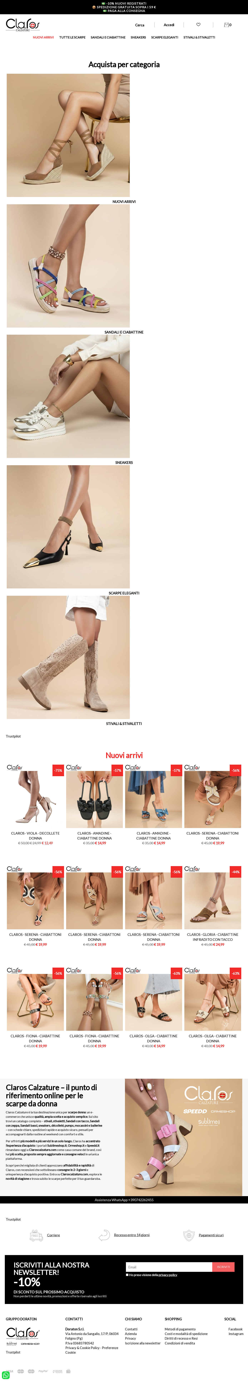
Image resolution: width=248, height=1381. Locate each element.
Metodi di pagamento (180, 1329)
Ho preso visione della (153, 1275)
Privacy (130, 1338)
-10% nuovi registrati (124, 3)
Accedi (169, 25)
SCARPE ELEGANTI (164, 37)
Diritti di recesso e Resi (181, 1338)
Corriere (53, 1235)
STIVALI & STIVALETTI (199, 37)
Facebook (235, 1329)
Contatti (131, 1329)
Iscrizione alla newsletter (143, 1343)
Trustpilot (13, 736)
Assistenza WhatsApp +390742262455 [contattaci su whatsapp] (124, 1200)
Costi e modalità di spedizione (186, 1334)
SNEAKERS (138, 37)
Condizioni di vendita (180, 1343)
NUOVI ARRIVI (43, 37)
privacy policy (168, 1275)
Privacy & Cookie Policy (82, 1348)
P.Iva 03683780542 (79, 1343)
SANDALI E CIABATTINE (108, 37)
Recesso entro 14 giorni (132, 1235)
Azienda (131, 1334)
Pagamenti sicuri (211, 1235)
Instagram (235, 1334)
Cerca (139, 25)
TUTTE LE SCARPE (72, 37)
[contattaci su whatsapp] (6, 1375)
